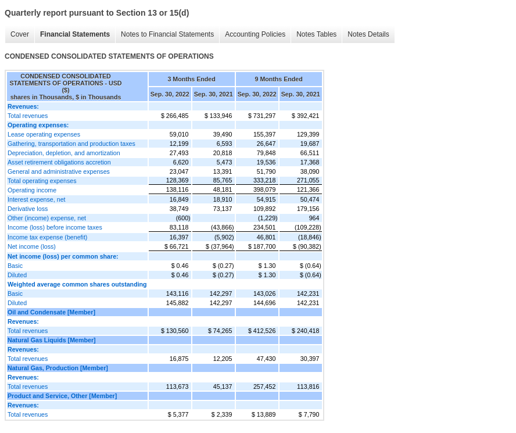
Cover (19, 34)
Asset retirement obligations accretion (59, 162)
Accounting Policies (255, 34)
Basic (15, 265)
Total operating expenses (42, 180)
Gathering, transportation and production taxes (71, 143)
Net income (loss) (32, 246)
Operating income (32, 190)
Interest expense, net (37, 199)
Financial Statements (75, 34)
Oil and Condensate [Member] (51, 312)
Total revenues (28, 115)
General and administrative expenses (59, 171)
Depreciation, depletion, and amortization (64, 152)
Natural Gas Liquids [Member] (52, 340)
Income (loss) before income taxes (55, 227)
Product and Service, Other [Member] (62, 395)
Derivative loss (28, 208)
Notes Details (368, 34)
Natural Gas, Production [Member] (58, 367)
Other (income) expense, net (47, 217)
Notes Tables (316, 34)
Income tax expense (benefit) (47, 237)
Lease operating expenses (44, 134)
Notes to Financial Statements (167, 34)
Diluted (17, 274)
